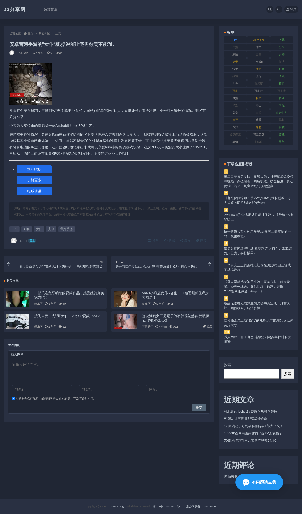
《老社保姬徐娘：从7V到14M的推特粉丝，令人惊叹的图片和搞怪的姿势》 (257, 200)
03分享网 (14, 9)
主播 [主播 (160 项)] (235, 47)
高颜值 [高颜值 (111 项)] (258, 141)
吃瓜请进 (34, 191)
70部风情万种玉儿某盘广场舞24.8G (250, 440)
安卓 (51, 229)
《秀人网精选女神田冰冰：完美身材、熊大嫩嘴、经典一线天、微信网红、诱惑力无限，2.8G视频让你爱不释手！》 (257, 286)
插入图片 (17, 354)
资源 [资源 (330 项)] (235, 127)
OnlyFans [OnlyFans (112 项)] (258, 39)
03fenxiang (117, 506)
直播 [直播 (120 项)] (235, 98)
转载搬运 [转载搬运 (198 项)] (235, 134)
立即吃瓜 (34, 169)
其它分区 (44, 33)
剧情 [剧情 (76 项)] (235, 54)
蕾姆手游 (66, 229)
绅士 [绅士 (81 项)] (258, 105)
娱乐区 (38, 303)
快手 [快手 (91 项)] (235, 69)
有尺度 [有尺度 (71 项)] (258, 83)
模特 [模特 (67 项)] (282, 83)
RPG (14, 229)
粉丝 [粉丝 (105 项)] (282, 98)
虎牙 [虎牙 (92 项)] (235, 119)
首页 (30, 33)
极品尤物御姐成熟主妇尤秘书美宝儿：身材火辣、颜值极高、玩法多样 (257, 305)
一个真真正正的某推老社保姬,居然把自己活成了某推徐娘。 (257, 267)
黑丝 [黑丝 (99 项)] (282, 141)
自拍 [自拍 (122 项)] (258, 112)
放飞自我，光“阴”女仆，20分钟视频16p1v (66, 316)
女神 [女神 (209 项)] (282, 54)
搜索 (227, 365)
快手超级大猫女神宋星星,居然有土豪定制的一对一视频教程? (257, 233)
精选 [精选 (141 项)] (235, 105)
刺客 (27, 229)
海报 (185, 241)
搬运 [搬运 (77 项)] (258, 76)
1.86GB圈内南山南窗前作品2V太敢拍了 (253, 433)
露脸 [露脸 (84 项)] (282, 134)
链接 (201, 241)
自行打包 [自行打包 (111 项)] (281, 112)
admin (23, 240)
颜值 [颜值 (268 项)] (235, 141)
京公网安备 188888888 (201, 506)
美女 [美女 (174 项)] (235, 112)
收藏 (169, 241)
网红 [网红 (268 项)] (282, 105)
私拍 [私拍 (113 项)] (258, 98)
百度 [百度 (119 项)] (235, 91)
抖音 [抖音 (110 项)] (282, 69)
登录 (291, 9)
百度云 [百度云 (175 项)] (258, 91)
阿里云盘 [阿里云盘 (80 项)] (258, 134)
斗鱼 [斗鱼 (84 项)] (235, 83)
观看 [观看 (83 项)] (258, 119)
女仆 (39, 229)
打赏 (153, 241)
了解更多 (34, 180)
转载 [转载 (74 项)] (282, 127)
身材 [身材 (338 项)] (258, 127)
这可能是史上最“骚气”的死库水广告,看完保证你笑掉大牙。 (258, 322)
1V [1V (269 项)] (235, 39)
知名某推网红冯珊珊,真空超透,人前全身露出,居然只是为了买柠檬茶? (258, 250)
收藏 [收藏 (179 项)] (282, 76)
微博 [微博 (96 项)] (282, 61)
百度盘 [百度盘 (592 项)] (281, 91)
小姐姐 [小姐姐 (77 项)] (258, 61)
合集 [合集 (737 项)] (258, 54)
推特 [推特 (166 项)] (235, 76)
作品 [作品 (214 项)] (258, 47)
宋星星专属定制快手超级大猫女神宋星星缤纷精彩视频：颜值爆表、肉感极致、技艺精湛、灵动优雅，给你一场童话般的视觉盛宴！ (258, 181)
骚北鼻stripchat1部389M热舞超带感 (250, 411)
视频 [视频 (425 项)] (282, 119)
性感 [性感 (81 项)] (258, 69)
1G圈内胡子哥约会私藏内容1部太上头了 (253, 426)
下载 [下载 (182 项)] (282, 39)
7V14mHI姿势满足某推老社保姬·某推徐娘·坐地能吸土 (258, 217)
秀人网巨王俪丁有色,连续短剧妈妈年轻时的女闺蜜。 (257, 339)
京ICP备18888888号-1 (167, 506)
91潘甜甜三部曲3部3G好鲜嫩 (245, 419)
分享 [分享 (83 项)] (282, 47)
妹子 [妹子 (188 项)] (235, 61)
